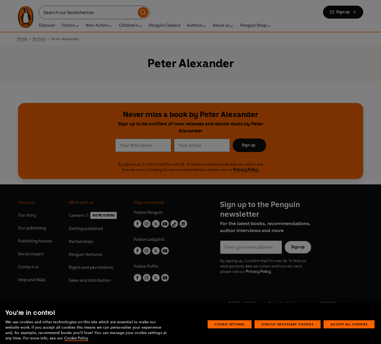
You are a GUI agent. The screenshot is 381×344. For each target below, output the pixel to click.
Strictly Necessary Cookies (288, 330)
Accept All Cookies (349, 330)
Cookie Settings (230, 330)
